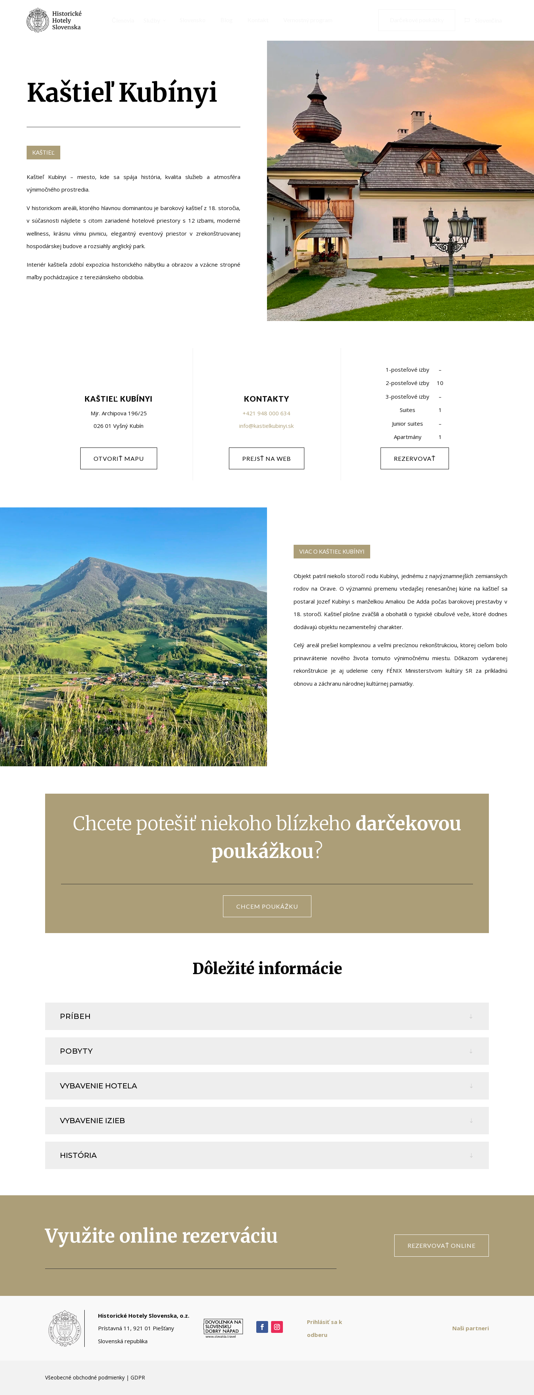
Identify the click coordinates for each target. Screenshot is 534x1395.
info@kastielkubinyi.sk (266, 425)
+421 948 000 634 (266, 413)
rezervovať (415, 458)
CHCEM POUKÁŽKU (267, 906)
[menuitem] (120, 20)
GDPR (138, 1377)
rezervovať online (442, 1245)
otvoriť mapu (119, 458)
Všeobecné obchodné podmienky (85, 1377)
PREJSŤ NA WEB (266, 458)
